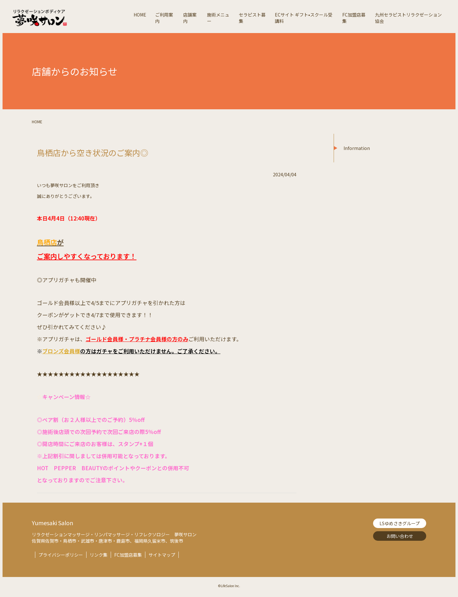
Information (357, 148)
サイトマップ (162, 555)
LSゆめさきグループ (399, 523)
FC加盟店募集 (128, 555)
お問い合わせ (399, 536)
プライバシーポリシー (60, 555)
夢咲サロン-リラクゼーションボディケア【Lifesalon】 (70, 18)
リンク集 (99, 555)
